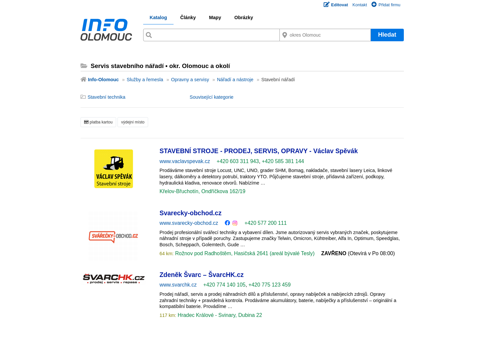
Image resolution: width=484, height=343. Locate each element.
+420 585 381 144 (283, 161)
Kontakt (359, 4)
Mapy (215, 17)
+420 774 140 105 (224, 285)
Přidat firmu (385, 4)
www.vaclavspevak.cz (185, 161)
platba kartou (98, 122)
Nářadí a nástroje (235, 79)
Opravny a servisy (190, 79)
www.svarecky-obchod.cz (189, 223)
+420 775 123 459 (269, 285)
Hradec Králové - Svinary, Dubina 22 (219, 315)
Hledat (387, 34)
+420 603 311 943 (238, 161)
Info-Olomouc (103, 79)
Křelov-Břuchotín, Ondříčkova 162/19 (202, 191)
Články (188, 17)
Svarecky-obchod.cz (191, 213)
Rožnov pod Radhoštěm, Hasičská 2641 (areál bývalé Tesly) (244, 253)
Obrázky (243, 17)
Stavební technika (106, 97)
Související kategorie (212, 97)
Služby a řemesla (145, 79)
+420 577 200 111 (265, 223)
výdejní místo (133, 122)
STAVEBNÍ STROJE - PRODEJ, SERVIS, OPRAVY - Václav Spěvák (259, 150)
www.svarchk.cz (178, 285)
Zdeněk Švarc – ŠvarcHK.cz (202, 274)
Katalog (158, 17)
